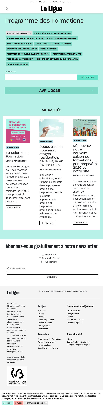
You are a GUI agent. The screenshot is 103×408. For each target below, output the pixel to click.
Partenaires (43, 329)
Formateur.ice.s (44, 345)
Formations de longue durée (61, 38)
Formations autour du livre (67, 54)
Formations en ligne (17, 64)
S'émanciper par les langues (22, 49)
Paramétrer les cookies (36, 403)
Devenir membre (45, 323)
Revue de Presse (50, 258)
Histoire (41, 317)
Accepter (7, 403)
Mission (70, 339)
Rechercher (10, 72)
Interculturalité (74, 334)
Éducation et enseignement (80, 306)
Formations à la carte (47, 342)
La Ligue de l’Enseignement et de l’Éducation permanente (51, 2)
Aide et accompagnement (20, 59)
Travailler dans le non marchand (53, 43)
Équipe (41, 314)
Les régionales (44, 326)
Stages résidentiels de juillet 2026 (25, 38)
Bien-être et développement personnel (57, 59)
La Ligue (51, 8)
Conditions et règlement (48, 348)
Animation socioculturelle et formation (28, 54)
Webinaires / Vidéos (75, 320)
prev (10, 90)
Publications (51, 262)
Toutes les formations (19, 33)
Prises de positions (46, 320)
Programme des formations (49, 339)
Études (70, 317)
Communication (48, 49)
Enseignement (73, 314)
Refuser (18, 403)
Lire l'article (13, 207)
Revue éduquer (73, 311)
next (93, 90)
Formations (13, 147)
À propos (42, 311)
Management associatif (19, 43)
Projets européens (74, 323)
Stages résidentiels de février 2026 (52, 33)
